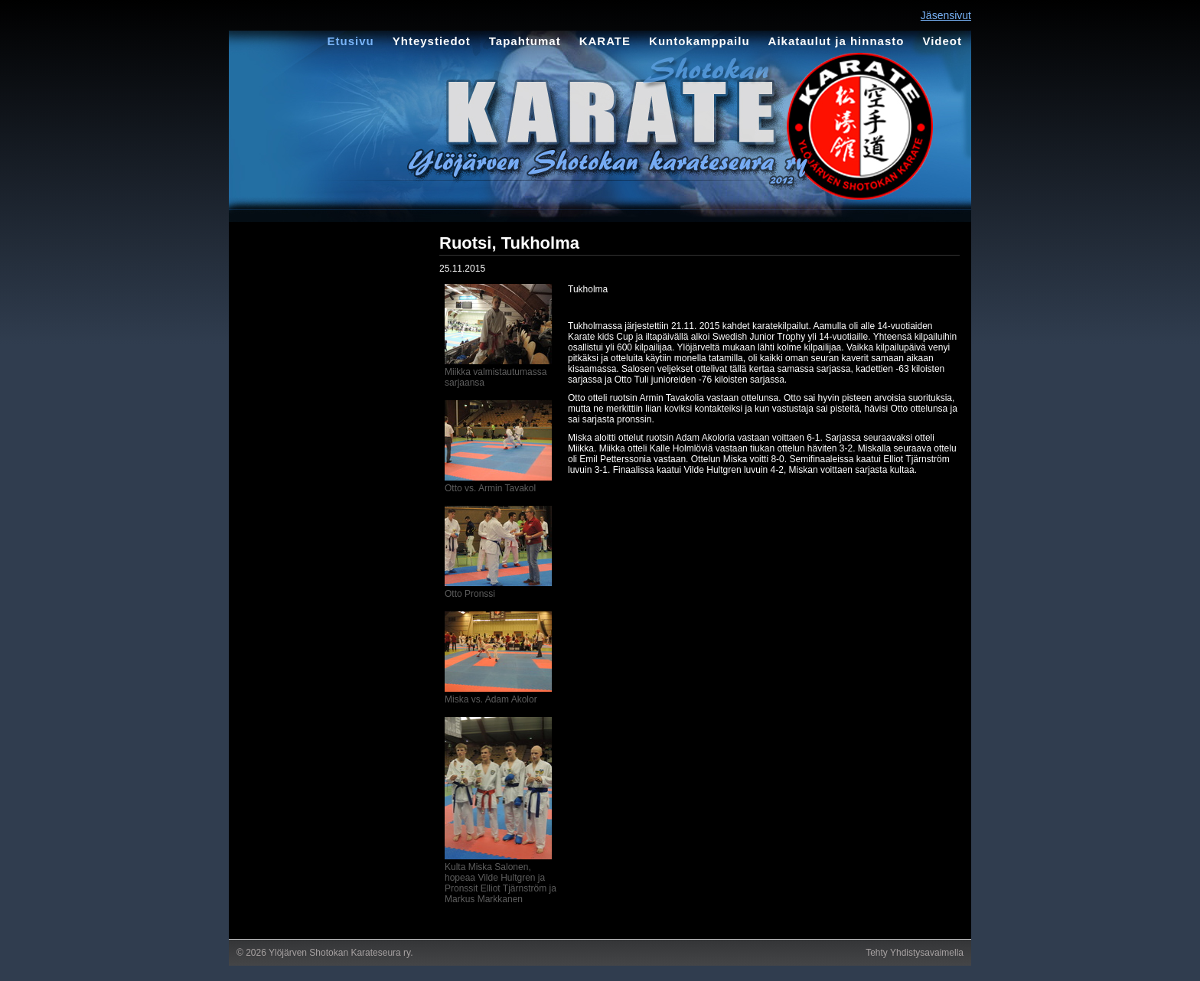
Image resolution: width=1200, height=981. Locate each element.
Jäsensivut (946, 15)
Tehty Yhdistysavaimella (915, 952)
